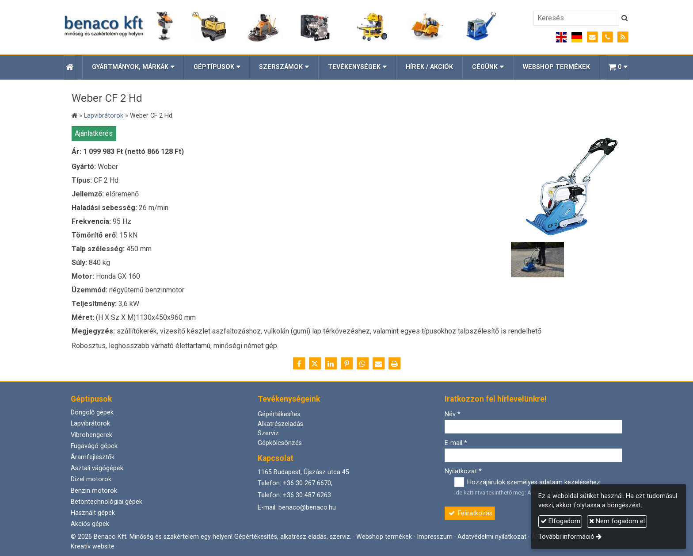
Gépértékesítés (279, 414)
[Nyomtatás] (394, 364)
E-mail (456, 443)
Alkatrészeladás (280, 424)
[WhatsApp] (362, 364)
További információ (566, 537)
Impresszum (435, 537)
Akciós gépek (90, 524)
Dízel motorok (91, 479)
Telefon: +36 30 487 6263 (294, 495)
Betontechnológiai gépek (106, 502)
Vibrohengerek (91, 435)
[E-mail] (592, 37)
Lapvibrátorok (90, 423)
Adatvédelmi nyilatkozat (491, 537)
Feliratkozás (470, 513)
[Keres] (624, 18)
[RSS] (623, 37)
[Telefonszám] (607, 37)
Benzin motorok (94, 491)
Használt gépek (93, 513)
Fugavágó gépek (94, 446)
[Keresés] (575, 18)
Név (453, 414)
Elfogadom (560, 521)
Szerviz (268, 433)
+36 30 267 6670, (307, 483)
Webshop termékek (384, 537)
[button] (617, 67)
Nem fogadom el (617, 521)
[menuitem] (429, 67)
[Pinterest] (346, 364)
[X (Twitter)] (315, 364)
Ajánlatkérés (94, 133)
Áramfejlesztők (92, 457)
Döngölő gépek (92, 412)
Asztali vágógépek (97, 468)
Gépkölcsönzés (280, 443)
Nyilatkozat (463, 471)
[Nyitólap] (280, 27)
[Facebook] (299, 364)
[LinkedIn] (331, 364)
